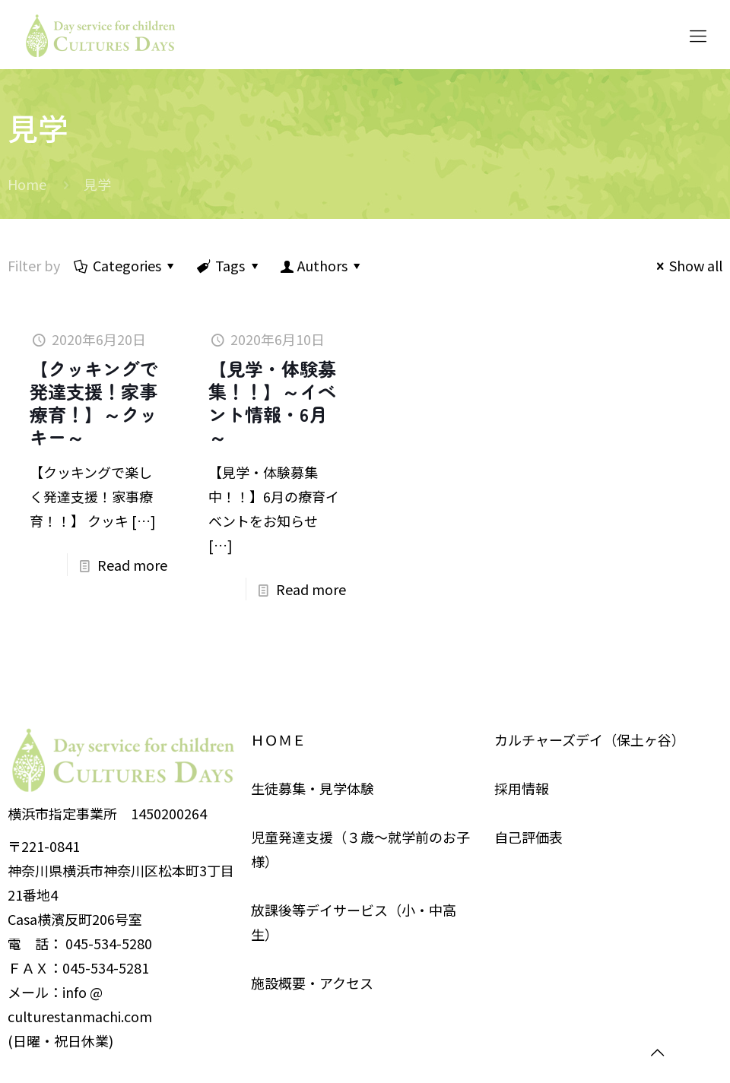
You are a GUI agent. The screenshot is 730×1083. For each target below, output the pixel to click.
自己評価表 (528, 837)
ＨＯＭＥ (278, 739)
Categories (125, 265)
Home (27, 184)
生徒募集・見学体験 (312, 788)
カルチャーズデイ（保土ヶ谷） (589, 739)
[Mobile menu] (698, 34)
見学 (97, 184)
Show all (686, 265)
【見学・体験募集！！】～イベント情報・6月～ (272, 402)
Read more (132, 565)
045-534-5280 (108, 943)
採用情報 (521, 788)
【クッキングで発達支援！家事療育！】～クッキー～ (93, 402)
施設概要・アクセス (312, 983)
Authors (322, 265)
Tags (229, 265)
